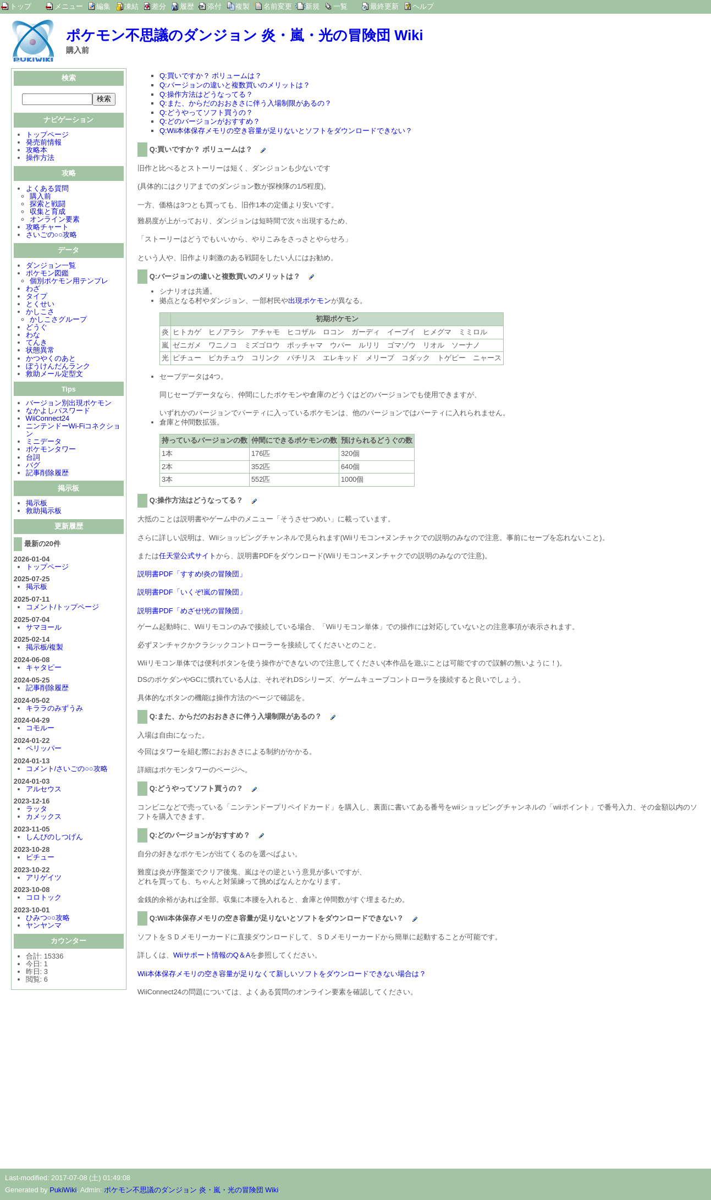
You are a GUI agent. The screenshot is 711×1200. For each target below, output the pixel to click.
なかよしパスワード (58, 412)
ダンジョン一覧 (51, 266)
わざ (33, 289)
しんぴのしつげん (54, 838)
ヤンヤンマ (44, 926)
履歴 (187, 6)
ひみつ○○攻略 (48, 919)
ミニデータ (44, 442)
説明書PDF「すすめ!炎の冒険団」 (191, 574)
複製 (242, 6)
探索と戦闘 (47, 205)
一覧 (340, 6)
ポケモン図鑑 (47, 274)
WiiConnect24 (48, 419)
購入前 (40, 197)
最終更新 (384, 6)
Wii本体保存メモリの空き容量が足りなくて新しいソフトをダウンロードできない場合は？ (281, 974)
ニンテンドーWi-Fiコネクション (73, 431)
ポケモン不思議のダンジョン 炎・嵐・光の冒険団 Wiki (244, 35)
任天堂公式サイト (187, 556)
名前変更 (277, 6)
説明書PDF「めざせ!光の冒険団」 (191, 611)
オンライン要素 (55, 220)
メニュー (68, 6)
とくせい (40, 305)
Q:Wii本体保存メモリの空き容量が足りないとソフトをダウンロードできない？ (285, 130)
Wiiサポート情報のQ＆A (211, 955)
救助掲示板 (44, 512)
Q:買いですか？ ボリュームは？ (210, 75)
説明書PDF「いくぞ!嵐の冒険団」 (191, 592)
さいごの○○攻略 (51, 236)
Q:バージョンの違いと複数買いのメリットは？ (234, 85)
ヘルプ (423, 6)
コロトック (44, 898)
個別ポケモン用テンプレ (69, 282)
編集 (103, 6)
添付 (214, 6)
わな (33, 336)
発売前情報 (44, 143)
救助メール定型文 (54, 375)
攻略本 (36, 151)
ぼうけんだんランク (58, 367)
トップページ (47, 135)
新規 (312, 6)
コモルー (40, 729)
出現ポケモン (309, 300)
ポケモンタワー (51, 450)
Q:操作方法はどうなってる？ (206, 94)
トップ (20, 6)
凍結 (131, 6)
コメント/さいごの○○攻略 (67, 770)
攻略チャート (47, 228)
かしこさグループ (58, 320)
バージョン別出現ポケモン (69, 404)
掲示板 (36, 504)
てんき (36, 343)
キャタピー (44, 668)
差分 (159, 6)
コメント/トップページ (63, 608)
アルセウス (44, 790)
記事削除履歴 (47, 474)
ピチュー (40, 858)
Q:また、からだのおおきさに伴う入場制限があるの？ (245, 103)
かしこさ (40, 313)
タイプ (36, 297)
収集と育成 (47, 212)
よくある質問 (47, 189)
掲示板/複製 (45, 648)
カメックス (44, 817)
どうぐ (36, 328)
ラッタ (36, 810)
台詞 (33, 458)
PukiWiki (62, 1190)
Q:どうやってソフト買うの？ (206, 112)
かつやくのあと (51, 359)
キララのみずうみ (54, 709)
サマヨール (44, 628)
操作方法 (40, 159)
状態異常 (40, 351)
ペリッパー (44, 749)
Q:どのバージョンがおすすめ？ (209, 121)
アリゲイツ (44, 878)
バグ (33, 466)
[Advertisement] (229, 1081)
